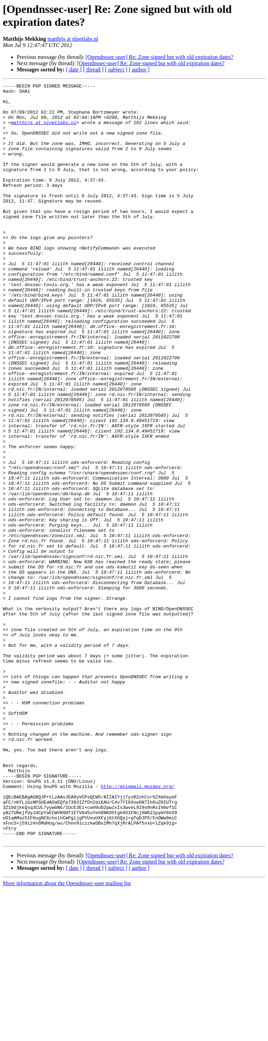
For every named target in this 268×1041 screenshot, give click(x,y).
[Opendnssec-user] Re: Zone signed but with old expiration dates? (159, 57)
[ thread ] (93, 69)
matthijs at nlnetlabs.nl (72, 39)
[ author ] (139, 69)
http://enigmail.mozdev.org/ (137, 927)
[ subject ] (116, 69)
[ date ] (74, 69)
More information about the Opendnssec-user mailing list (67, 1035)
